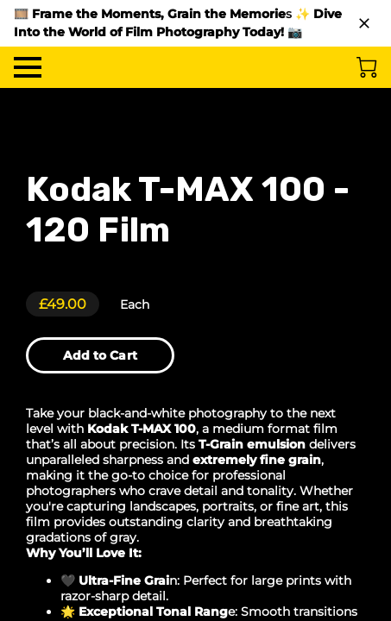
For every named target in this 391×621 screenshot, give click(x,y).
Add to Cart (100, 355)
